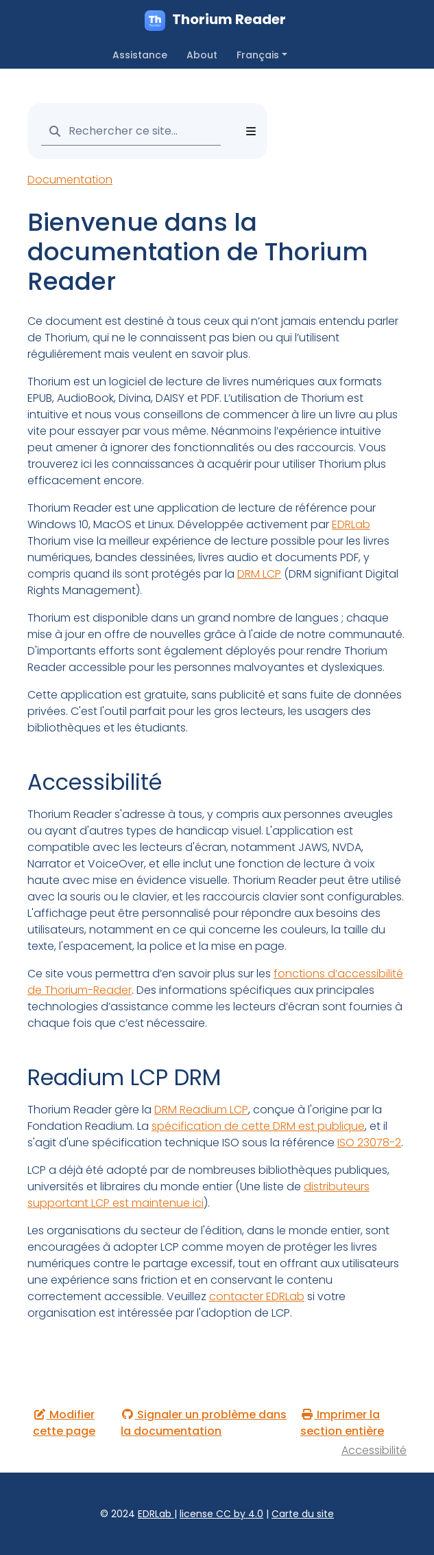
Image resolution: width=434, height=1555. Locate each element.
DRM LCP (259, 574)
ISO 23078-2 (369, 1142)
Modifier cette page (64, 1423)
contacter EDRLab (256, 1296)
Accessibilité (374, 1450)
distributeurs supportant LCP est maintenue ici (198, 1195)
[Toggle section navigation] (250, 131)
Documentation (69, 180)
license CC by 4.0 (221, 1514)
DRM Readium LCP (201, 1109)
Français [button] (258, 55)
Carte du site (303, 1514)
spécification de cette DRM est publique (258, 1126)
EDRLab (351, 524)
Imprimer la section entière (342, 1423)
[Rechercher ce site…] (131, 131)
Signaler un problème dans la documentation (204, 1423)
